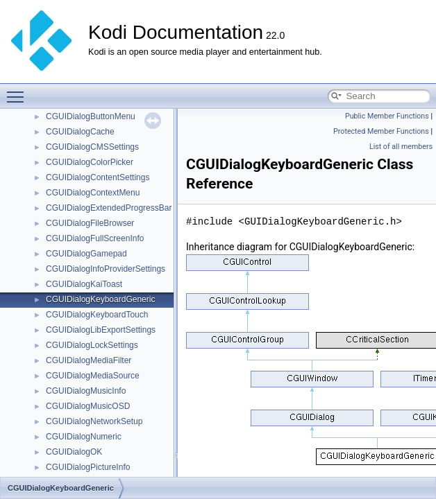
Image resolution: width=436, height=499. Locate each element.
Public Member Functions (387, 116)
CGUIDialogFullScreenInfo (95, 238)
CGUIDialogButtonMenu (90, 116)
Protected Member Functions (381, 131)
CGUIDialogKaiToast (84, 284)
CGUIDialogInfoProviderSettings (105, 269)
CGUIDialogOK (74, 452)
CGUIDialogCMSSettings (92, 147)
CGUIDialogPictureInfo (88, 467)
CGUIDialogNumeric (83, 436)
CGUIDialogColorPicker (89, 162)
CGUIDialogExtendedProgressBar (108, 208)
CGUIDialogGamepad (86, 254)
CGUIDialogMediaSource (93, 375)
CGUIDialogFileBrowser (90, 223)
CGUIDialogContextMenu (93, 193)
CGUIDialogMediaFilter (88, 360)
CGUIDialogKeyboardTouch (97, 314)
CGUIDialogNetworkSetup (94, 421)
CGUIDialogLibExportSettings (101, 330)
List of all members (401, 146)
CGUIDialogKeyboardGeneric (100, 299)
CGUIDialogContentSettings (97, 177)
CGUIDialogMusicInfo (86, 391)
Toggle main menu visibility (19, 91)
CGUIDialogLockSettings (92, 345)
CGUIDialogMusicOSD (88, 406)
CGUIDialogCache (80, 132)
